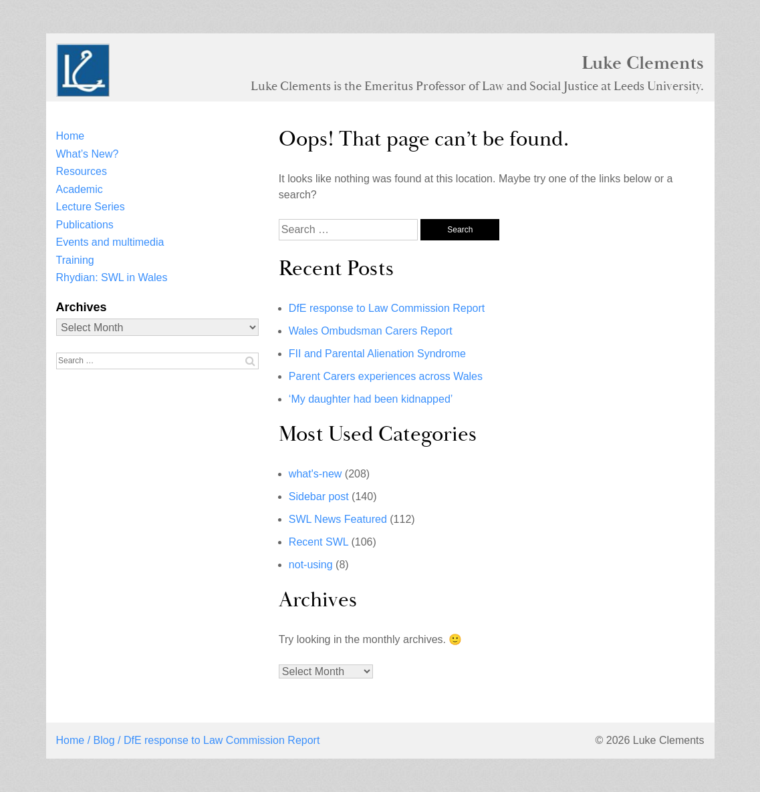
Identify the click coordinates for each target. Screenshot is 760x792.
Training (75, 260)
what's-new (315, 473)
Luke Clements (643, 63)
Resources (81, 171)
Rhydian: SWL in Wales (112, 277)
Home (70, 136)
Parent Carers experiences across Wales (386, 376)
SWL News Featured (338, 519)
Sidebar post (319, 496)
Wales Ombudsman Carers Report (371, 331)
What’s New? (87, 154)
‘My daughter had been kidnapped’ (371, 399)
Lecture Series (90, 206)
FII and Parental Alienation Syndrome (377, 353)
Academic (79, 189)
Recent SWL (318, 542)
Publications (85, 224)
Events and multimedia (110, 242)
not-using (311, 564)
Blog (104, 740)
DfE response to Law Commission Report (387, 308)
